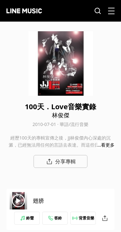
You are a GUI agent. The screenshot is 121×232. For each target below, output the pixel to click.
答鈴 (55, 218)
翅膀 (38, 200)
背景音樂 (83, 218)
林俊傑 (60, 115)
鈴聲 (27, 218)
